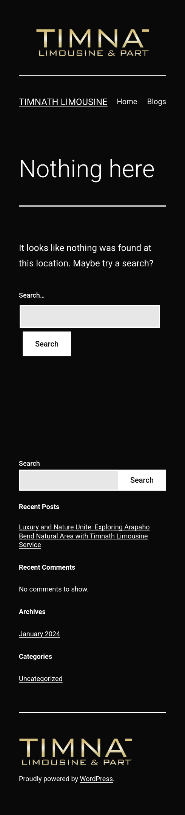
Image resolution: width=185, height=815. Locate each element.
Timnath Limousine (63, 102)
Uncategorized (41, 679)
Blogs (156, 101)
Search (29, 463)
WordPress (96, 779)
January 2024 (39, 634)
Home (127, 101)
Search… (32, 295)
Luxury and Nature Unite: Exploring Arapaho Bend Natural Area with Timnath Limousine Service (84, 536)
